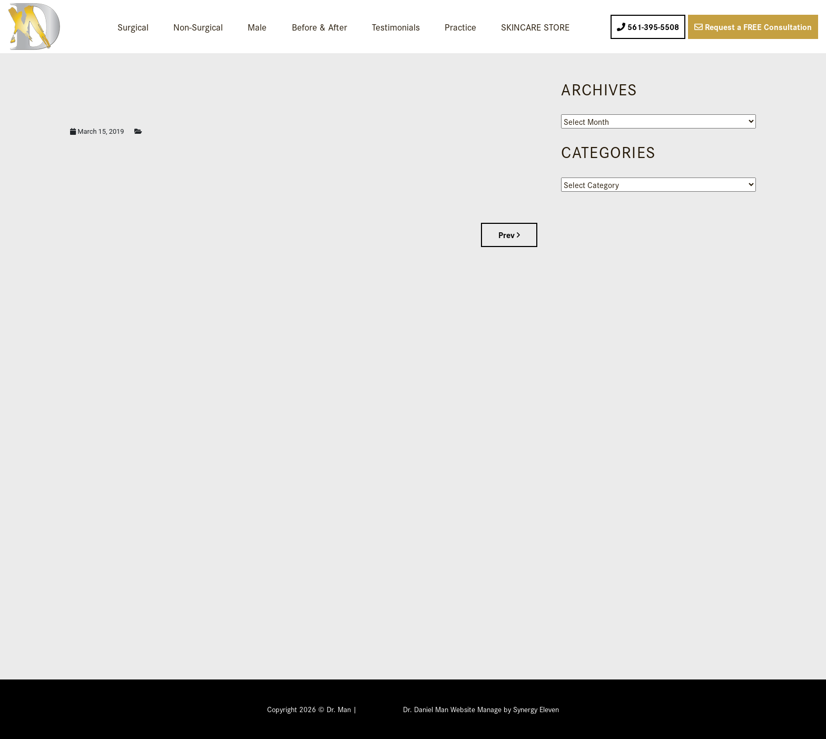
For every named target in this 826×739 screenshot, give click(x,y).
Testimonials (396, 26)
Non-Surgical (198, 26)
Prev (509, 235)
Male (257, 26)
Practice (460, 26)
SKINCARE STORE (535, 26)
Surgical (133, 26)
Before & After (319, 26)
